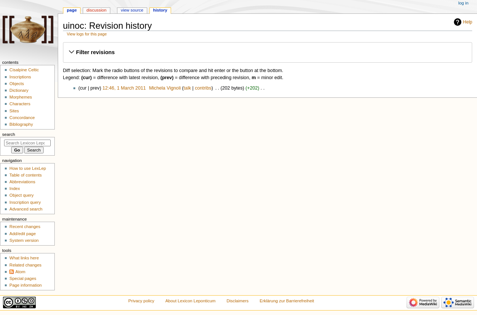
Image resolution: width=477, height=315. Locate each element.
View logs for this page (87, 34)
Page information (25, 285)
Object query (21, 195)
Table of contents (25, 175)
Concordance (22, 117)
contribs (203, 88)
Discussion (96, 10)
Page (72, 10)
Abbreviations (22, 182)
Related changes (25, 265)
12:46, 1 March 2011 (124, 88)
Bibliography (21, 124)
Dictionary (18, 90)
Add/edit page (22, 233)
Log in (463, 3)
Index (14, 188)
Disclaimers (238, 301)
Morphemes (20, 97)
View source (132, 10)
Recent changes (24, 226)
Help (468, 22)
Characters (19, 104)
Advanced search (25, 209)
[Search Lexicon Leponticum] (27, 143)
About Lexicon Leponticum (190, 301)
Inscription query (25, 202)
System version (23, 240)
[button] (267, 52)
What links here (24, 258)
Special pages (22, 278)
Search (8, 134)
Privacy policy (141, 301)
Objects (16, 83)
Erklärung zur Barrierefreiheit (287, 301)
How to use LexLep (27, 168)
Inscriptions (20, 77)
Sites (14, 111)
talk (187, 88)
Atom (20, 271)
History (160, 10)
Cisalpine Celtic (24, 70)
